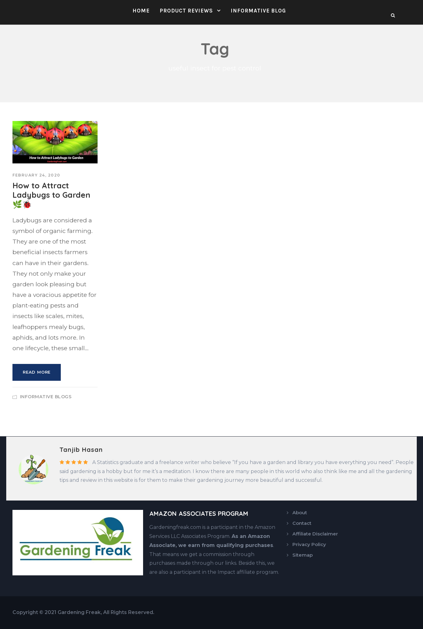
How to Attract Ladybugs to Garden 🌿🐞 (51, 195)
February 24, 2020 (36, 175)
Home (141, 10)
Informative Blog (258, 10)
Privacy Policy (309, 544)
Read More (36, 372)
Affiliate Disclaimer (315, 534)
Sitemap (302, 555)
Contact (301, 523)
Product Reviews (186, 10)
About (299, 512)
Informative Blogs (46, 396)
